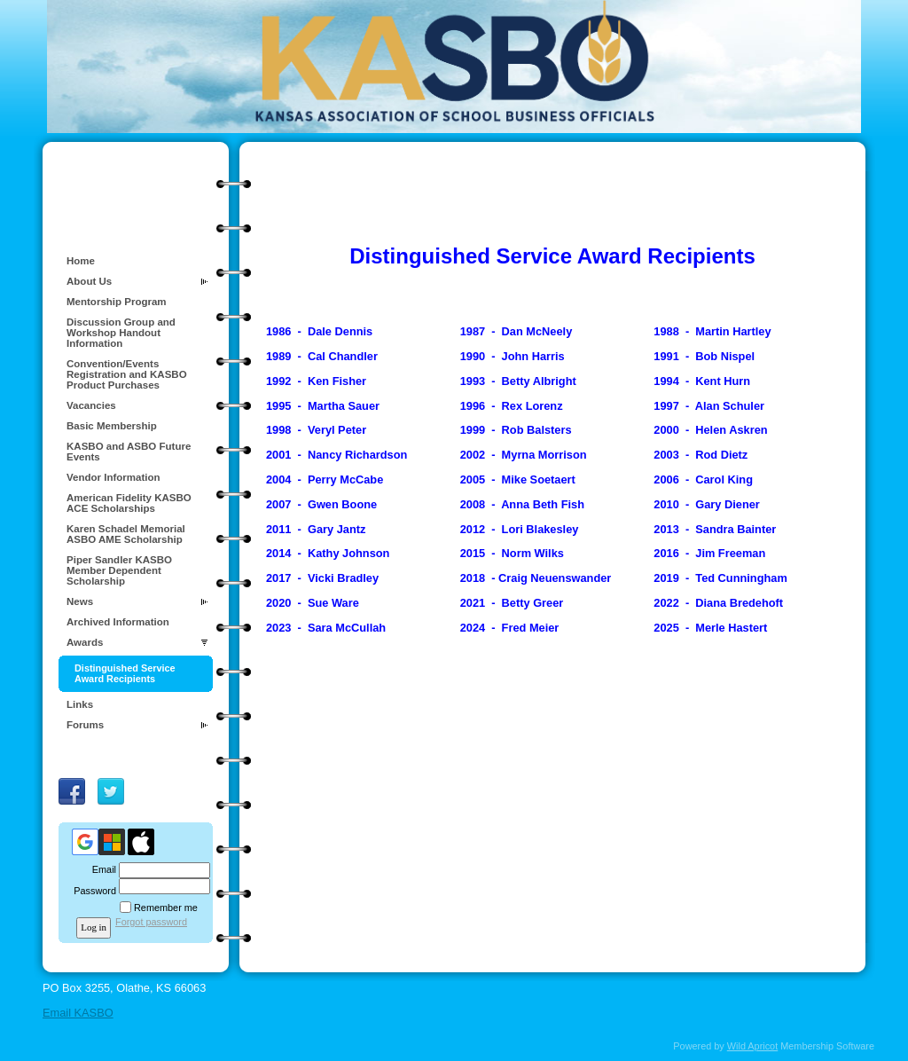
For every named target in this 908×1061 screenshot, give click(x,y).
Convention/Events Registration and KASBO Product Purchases (127, 374)
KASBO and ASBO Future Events (129, 451)
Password (91, 890)
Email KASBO (78, 1012)
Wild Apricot (752, 1046)
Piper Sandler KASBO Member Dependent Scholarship (119, 570)
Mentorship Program (117, 301)
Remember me (166, 907)
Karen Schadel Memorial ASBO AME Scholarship (126, 534)
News (80, 601)
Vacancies (91, 405)
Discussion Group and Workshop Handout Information (121, 333)
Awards (85, 642)
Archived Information (118, 622)
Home (81, 260)
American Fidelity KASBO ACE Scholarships (129, 503)
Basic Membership (112, 425)
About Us (89, 281)
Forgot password (151, 921)
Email (101, 869)
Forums (85, 724)
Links (80, 704)
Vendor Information (113, 477)
